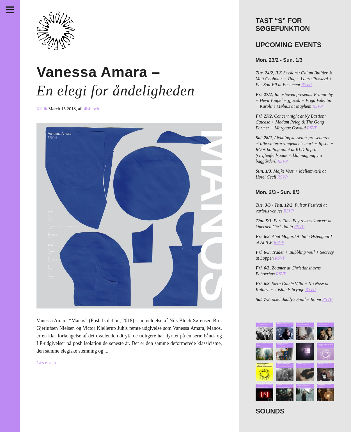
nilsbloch (90, 108)
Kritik (42, 108)
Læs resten (46, 362)
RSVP (306, 84)
